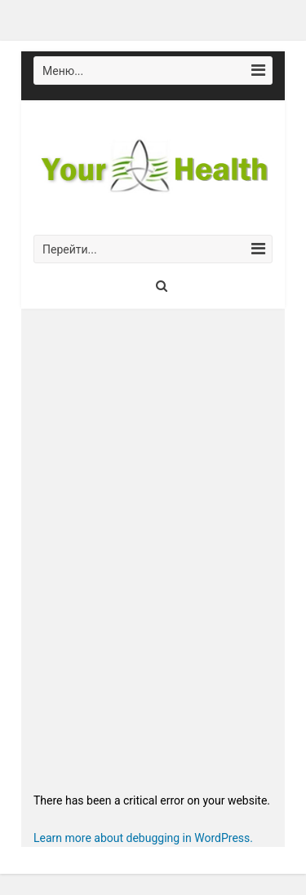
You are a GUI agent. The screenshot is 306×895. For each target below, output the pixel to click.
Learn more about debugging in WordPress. (143, 837)
